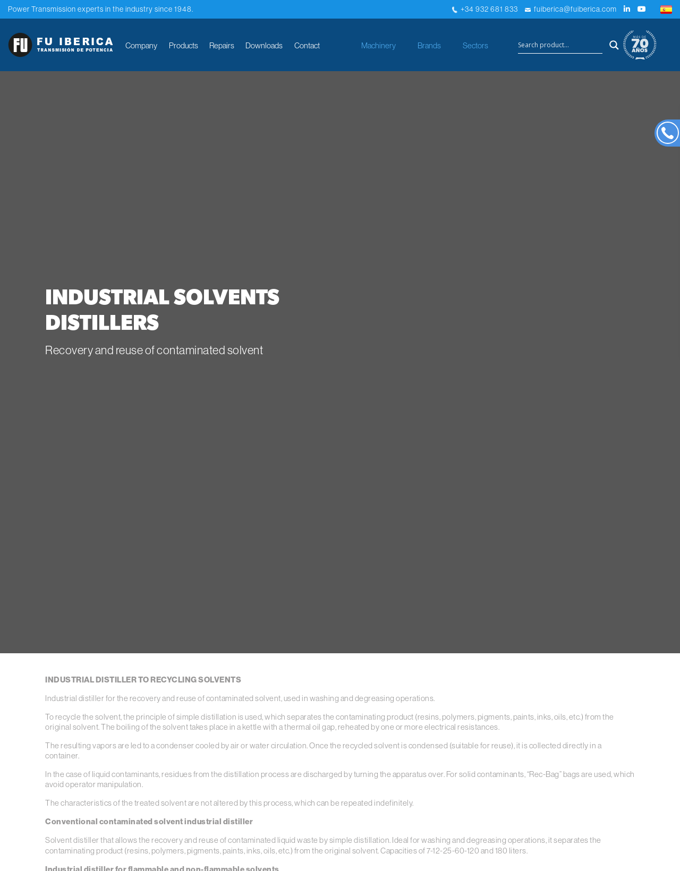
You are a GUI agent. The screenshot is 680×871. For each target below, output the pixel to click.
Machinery (378, 45)
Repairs (221, 45)
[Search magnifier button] (614, 45)
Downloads (264, 45)
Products (183, 45)
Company (141, 45)
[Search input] (560, 45)
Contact (307, 45)
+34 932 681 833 (485, 9)
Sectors (475, 45)
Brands (429, 45)
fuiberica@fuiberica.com (571, 9)
